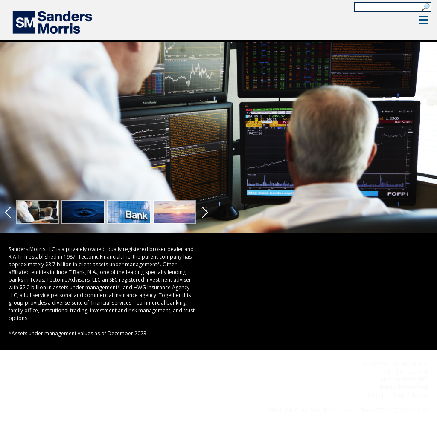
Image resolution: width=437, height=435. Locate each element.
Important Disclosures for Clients (388, 402)
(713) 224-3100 (410, 410)
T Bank (372, 394)
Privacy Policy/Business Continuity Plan (295, 402)
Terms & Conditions (217, 402)
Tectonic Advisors (406, 394)
